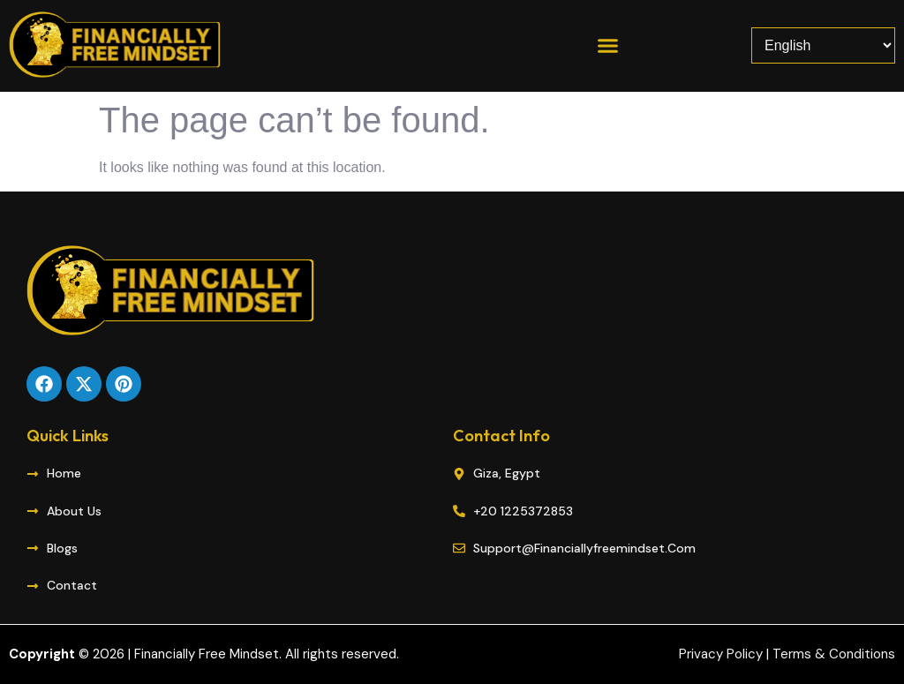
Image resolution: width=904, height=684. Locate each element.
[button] (607, 46)
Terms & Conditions (833, 654)
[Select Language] (823, 45)
